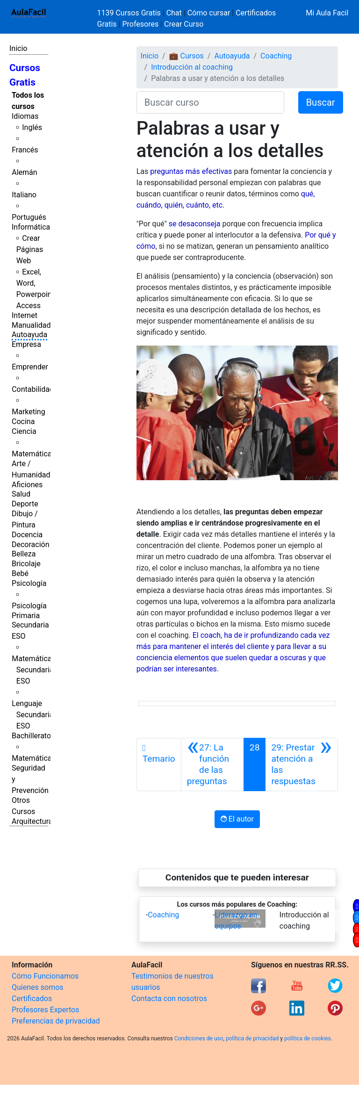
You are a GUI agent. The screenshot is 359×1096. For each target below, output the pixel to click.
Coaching (276, 55)
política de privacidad (252, 1038)
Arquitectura (32, 821)
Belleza (24, 553)
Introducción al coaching (192, 67)
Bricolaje (26, 563)
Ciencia (24, 431)
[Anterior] (212, 764)
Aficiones (27, 484)
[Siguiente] (301, 764)
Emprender (30, 366)
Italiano (24, 194)
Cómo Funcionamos (45, 976)
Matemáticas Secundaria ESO (34, 669)
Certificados (32, 998)
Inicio (18, 48)
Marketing (28, 411)
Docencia (27, 534)
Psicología (29, 583)
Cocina (23, 421)
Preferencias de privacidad (56, 1021)
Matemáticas (34, 453)
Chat (174, 12)
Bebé (20, 573)
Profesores (140, 24)
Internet (24, 315)
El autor (237, 819)
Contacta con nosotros (169, 998)
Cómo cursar (208, 12)
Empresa (26, 344)
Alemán (24, 172)
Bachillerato (31, 735)
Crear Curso (183, 24)
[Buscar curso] (210, 102)
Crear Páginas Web (29, 249)
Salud (21, 494)
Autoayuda (29, 334)
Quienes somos (38, 987)
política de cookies (307, 1038)
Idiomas (25, 116)
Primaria (26, 615)
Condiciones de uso (198, 1038)
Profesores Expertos (45, 1009)
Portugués (29, 217)
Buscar (320, 102)
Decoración (31, 544)
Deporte (25, 503)
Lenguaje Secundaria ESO (32, 714)
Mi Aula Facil (327, 12)
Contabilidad (33, 389)
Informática (31, 227)
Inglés (32, 127)
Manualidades (35, 325)
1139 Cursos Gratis (130, 12)
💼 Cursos (186, 55)
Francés (25, 149)
